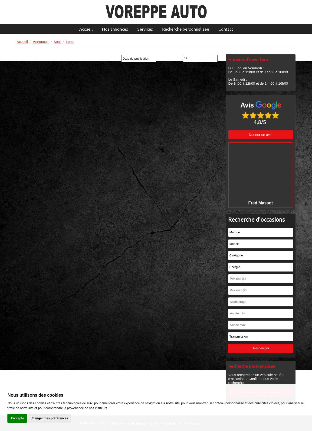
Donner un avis (260, 135)
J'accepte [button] (17, 418)
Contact (225, 28)
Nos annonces (115, 28)
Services (145, 28)
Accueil (86, 28)
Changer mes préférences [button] (49, 418)
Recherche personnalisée (185, 28)
